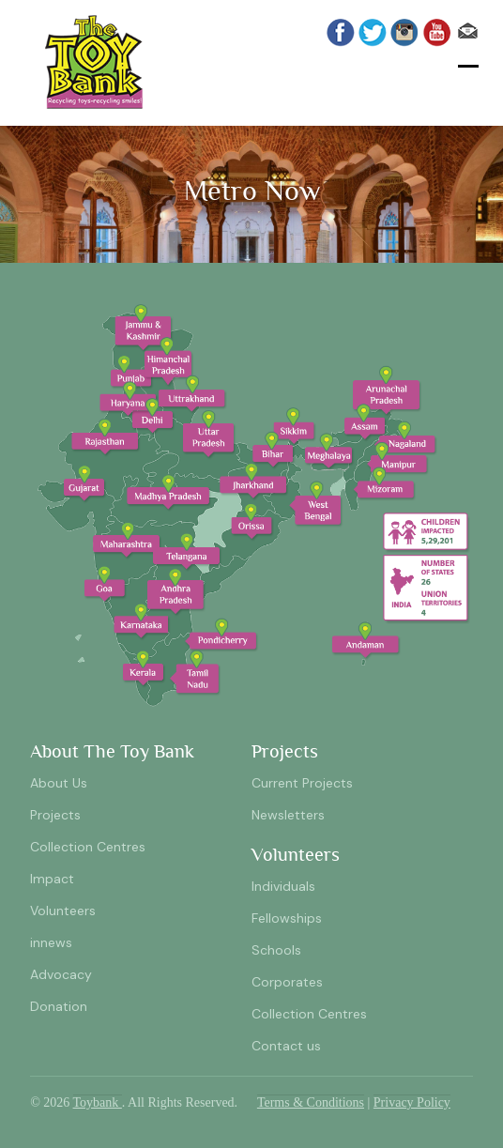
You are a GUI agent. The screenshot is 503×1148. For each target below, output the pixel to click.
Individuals (283, 886)
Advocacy (61, 974)
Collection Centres (87, 846)
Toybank (97, 1102)
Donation (58, 1006)
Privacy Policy (411, 1102)
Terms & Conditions (310, 1102)
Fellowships (287, 918)
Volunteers (63, 910)
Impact (52, 878)
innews (51, 942)
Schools (276, 949)
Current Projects (302, 782)
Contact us (286, 1045)
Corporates (287, 981)
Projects (55, 814)
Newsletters (288, 814)
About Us (58, 782)
